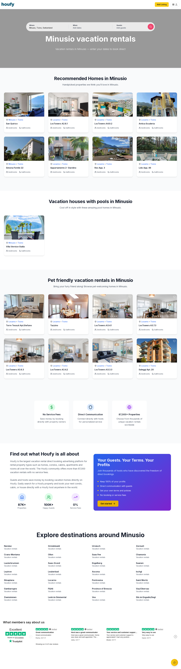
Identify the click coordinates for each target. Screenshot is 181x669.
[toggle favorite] (41, 95)
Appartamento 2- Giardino (63, 168)
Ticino (20, 120)
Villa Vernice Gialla (15, 246)
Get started (108, 503)
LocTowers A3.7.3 (147, 325)
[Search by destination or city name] (46, 28)
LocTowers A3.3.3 (103, 369)
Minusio (12, 120)
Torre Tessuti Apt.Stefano (19, 325)
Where (32, 25)
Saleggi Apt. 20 (146, 369)
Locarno (56, 120)
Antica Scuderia (147, 123)
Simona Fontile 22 (14, 168)
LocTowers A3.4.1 (103, 325)
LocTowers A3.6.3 (15, 369)
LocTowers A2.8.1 (59, 123)
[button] (90, 26)
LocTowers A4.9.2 (103, 123)
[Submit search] (151, 27)
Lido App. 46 (145, 168)
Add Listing (162, 4)
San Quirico (12, 123)
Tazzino (54, 325)
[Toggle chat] (174, 662)
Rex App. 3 (100, 168)
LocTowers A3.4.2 (59, 369)
